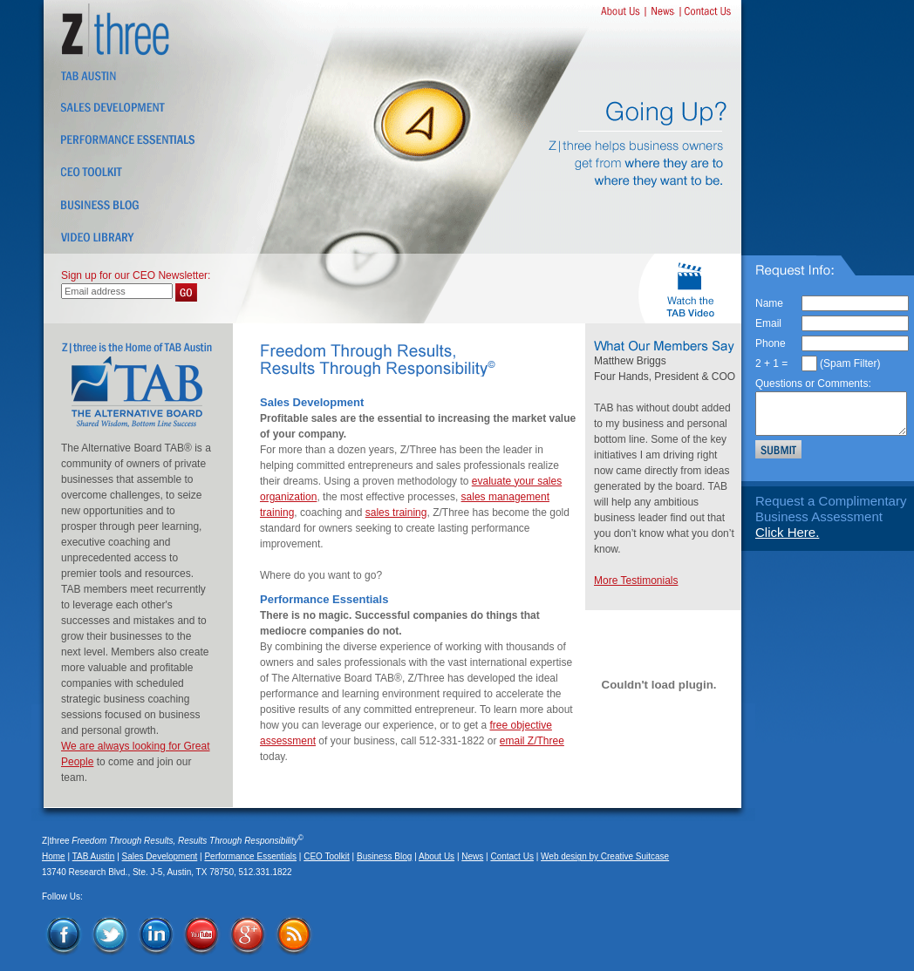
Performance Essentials (250, 856)
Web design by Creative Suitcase (605, 856)
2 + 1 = (771, 363)
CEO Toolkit (327, 856)
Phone (770, 343)
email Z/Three (532, 741)
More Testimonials (636, 580)
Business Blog (384, 856)
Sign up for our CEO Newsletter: (135, 275)
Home (53, 856)
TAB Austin (93, 856)
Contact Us (511, 856)
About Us (436, 856)
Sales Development (160, 856)
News (472, 856)
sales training (396, 512)
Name (769, 303)
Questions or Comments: (813, 383)
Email (768, 323)
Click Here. (787, 532)
